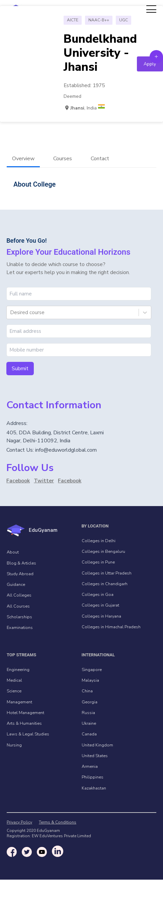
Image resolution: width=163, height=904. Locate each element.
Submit (20, 368)
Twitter (44, 480)
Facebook (18, 480)
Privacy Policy (19, 822)
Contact (100, 158)
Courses (62, 158)
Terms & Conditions (57, 822)
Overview (23, 158)
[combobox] (10, 312)
